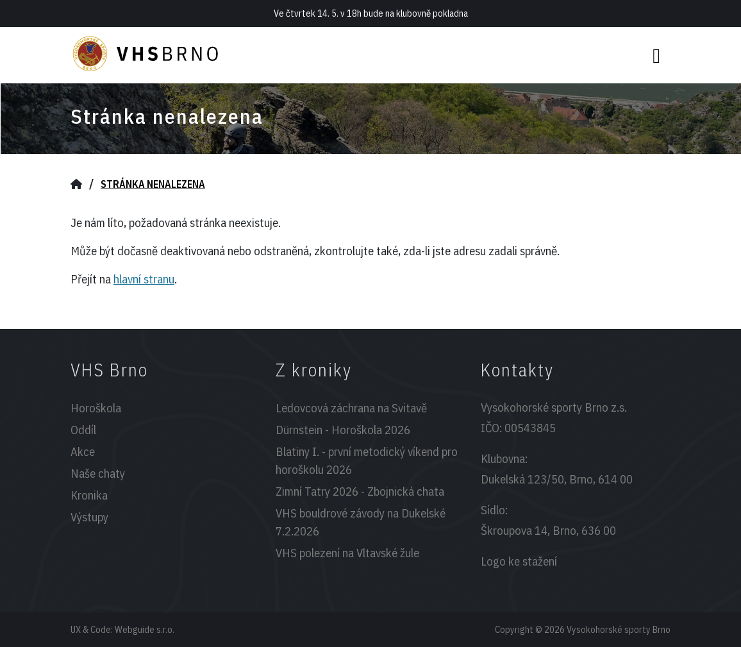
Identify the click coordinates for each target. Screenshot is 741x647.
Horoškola (96, 408)
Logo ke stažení (519, 561)
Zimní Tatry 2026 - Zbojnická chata (360, 491)
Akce (83, 451)
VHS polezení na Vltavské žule (347, 552)
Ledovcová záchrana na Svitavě (351, 408)
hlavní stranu (143, 279)
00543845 (530, 427)
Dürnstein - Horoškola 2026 (343, 429)
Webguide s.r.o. (144, 629)
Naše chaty (98, 473)
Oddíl (83, 429)
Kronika (89, 495)
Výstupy (89, 517)
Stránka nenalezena (153, 184)
